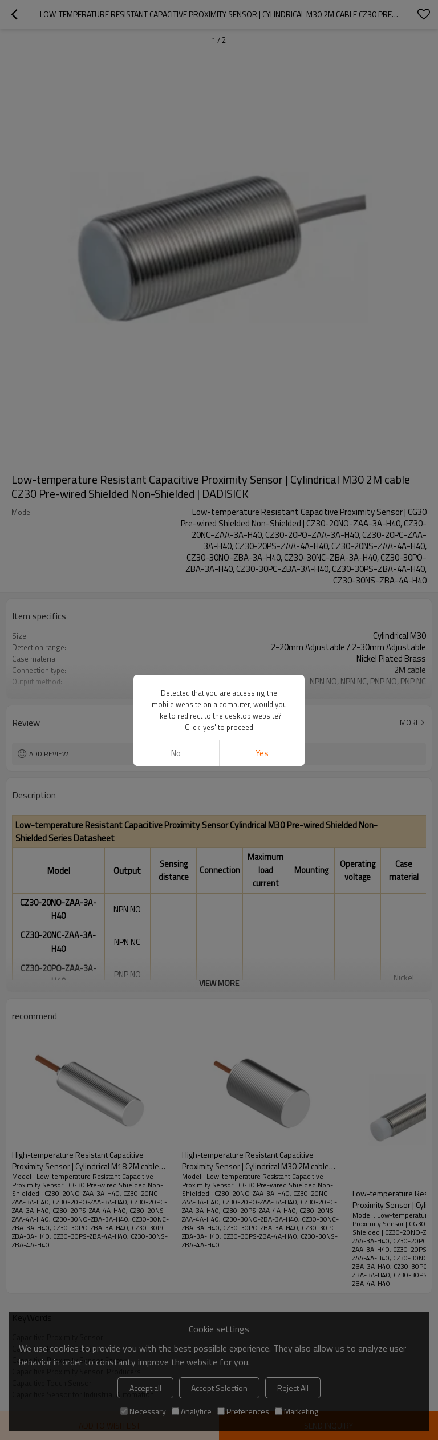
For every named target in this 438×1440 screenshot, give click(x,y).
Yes (262, 753)
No (176, 753)
